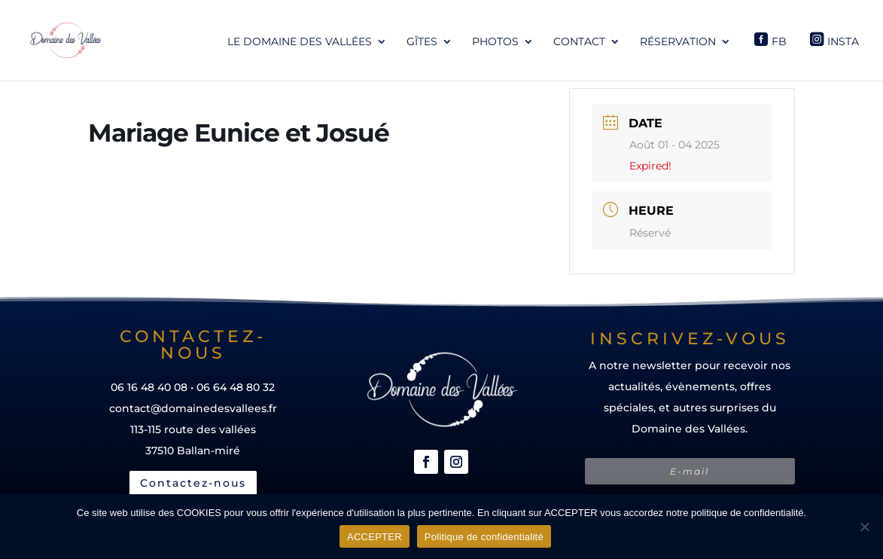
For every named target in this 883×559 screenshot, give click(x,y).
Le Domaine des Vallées (299, 42)
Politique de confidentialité (484, 536)
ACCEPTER (374, 536)
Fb (779, 41)
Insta (843, 41)
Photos (495, 42)
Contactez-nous (193, 483)
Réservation (678, 42)
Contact (579, 42)
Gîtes (421, 42)
